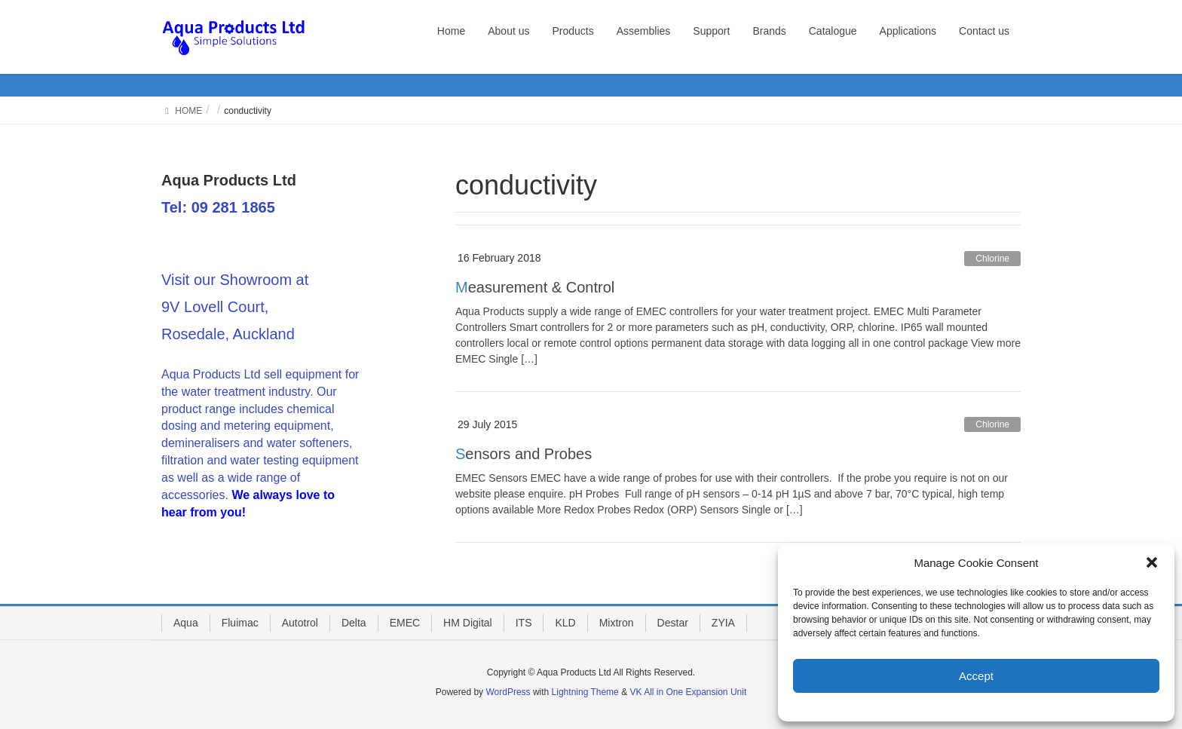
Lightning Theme (585, 692)
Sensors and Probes (523, 454)
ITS (524, 623)
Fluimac (240, 623)
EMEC (405, 623)
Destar (672, 623)
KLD (565, 623)
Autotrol (300, 623)
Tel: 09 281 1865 (218, 207)
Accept (976, 675)
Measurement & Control (534, 287)
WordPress (507, 692)
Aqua (185, 623)
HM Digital (467, 623)
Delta (353, 623)
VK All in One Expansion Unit (687, 692)
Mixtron (616, 623)
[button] (1151, 562)
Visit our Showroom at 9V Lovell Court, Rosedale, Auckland (234, 306)
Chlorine (992, 258)
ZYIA (723, 623)
